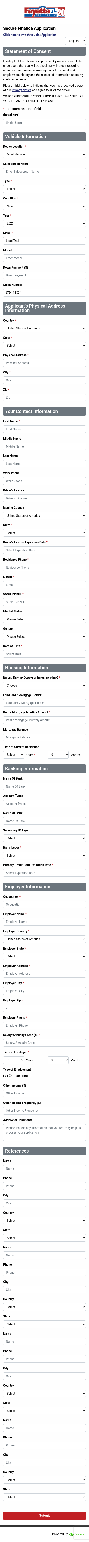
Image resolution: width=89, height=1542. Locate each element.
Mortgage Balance (15, 729)
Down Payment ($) (15, 267)
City (7, 372)
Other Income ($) (14, 1085)
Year (7, 215)
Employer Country (16, 931)
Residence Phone (16, 559)
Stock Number (12, 285)
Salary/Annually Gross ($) (21, 1035)
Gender (8, 628)
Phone (7, 1178)
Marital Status (12, 611)
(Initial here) (12, 114)
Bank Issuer (12, 847)
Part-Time (21, 1076)
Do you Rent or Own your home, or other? (31, 677)
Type (7, 181)
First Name (11, 421)
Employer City (13, 983)
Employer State (14, 948)
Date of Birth (12, 646)
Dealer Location (14, 146)
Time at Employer (16, 1052)
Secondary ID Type (15, 830)
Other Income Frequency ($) (22, 1103)
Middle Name (12, 438)
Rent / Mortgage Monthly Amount (26, 712)
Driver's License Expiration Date (25, 542)
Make (8, 233)
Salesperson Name (16, 164)
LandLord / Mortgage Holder (22, 695)
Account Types (13, 795)
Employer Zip (13, 1000)
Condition (10, 198)
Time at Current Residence (21, 747)
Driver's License (13, 490)
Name (7, 1160)
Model (7, 250)
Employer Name (15, 914)
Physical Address (16, 355)
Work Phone (11, 473)
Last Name (11, 456)
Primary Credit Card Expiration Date (28, 865)
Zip (6, 389)
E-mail (8, 577)
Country (9, 320)
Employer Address (16, 966)
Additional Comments (17, 1120)
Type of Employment (17, 1069)
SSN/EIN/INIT (13, 594)
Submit (44, 1515)
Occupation (12, 896)
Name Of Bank (12, 778)
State (7, 338)
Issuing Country (13, 507)
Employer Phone (15, 1017)
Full (5, 1076)
